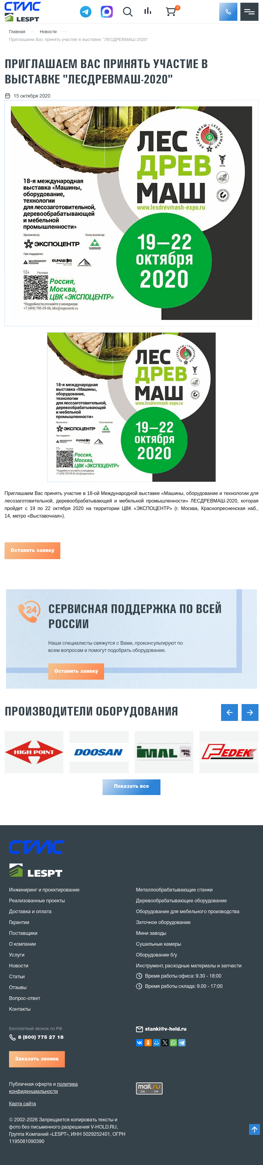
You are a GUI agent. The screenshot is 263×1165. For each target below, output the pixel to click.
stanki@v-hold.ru (165, 1029)
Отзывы (18, 988)
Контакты (19, 1009)
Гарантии (19, 923)
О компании (22, 944)
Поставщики (23, 934)
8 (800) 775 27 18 (41, 1037)
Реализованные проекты (37, 901)
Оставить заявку (32, 551)
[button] (228, 12)
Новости (48, 32)
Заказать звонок (37, 1059)
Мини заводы (151, 934)
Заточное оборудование (163, 923)
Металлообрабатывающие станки (174, 890)
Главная (17, 32)
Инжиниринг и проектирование (44, 890)
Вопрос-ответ (24, 999)
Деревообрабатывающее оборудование (181, 901)
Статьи (17, 977)
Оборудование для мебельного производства (187, 912)
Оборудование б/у (156, 955)
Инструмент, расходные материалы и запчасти (189, 966)
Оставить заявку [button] (76, 671)
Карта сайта (22, 1103)
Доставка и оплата (30, 912)
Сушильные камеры (158, 944)
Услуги (16, 955)
